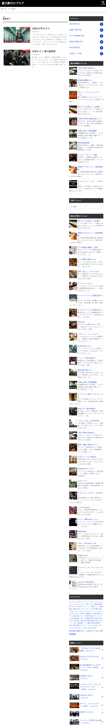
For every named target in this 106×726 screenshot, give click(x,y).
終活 (72, 601)
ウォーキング (73, 584)
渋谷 (80, 589)
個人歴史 (74, 23)
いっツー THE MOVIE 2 (86, 343)
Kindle (96, 603)
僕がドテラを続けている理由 (88, 102)
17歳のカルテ (82, 538)
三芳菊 (74, 591)
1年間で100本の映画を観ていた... (89, 114)
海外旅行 (80, 605)
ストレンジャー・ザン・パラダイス (90, 173)
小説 (92, 605)
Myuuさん (83, 596)
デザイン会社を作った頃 (86, 526)
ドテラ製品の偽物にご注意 (87, 234)
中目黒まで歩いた (85, 658)
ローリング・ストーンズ (93, 594)
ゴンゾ (81, 610)
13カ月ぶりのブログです (84, 640)
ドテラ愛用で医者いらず (86, 246)
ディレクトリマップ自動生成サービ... (89, 283)
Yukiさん (78, 591)
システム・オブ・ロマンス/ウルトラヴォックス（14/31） (85, 667)
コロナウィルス (93, 613)
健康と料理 (75, 29)
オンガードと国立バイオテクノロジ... (89, 380)
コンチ (90, 591)
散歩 (92, 598)
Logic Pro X (77, 603)
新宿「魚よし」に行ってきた (88, 258)
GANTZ (82, 693)
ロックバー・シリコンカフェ (89, 608)
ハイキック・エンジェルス (87, 319)
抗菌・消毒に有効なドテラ (87, 429)
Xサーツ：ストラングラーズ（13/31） (85, 685)
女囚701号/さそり (84, 331)
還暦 (98, 596)
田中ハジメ (74, 594)
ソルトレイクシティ (95, 584)
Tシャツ (83, 586)
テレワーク (85, 591)
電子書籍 (76, 601)
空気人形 (81, 308)
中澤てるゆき (98, 601)
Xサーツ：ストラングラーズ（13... (90, 90)
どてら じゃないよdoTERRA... (88, 405)
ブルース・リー (86, 589)
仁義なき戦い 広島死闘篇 (87, 126)
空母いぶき (83, 709)
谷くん (78, 596)
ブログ (71, 603)
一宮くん (82, 601)
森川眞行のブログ (13, 3)
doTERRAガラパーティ (86, 453)
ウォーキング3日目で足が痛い (85, 702)
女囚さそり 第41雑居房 (86, 393)
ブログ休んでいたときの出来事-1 (85, 632)
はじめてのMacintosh (85, 564)
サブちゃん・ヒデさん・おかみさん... (89, 478)
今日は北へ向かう (85, 677)
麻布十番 (87, 598)
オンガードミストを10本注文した (90, 296)
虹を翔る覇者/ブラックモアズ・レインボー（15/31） (84, 649)
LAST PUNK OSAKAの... (86, 66)
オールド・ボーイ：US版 (87, 149)
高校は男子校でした (85, 355)
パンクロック (81, 594)
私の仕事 (74, 46)
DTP (94, 591)
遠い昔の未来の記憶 (87, 603)
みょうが (87, 610)
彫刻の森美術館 (83, 137)
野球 (97, 591)
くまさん (79, 584)
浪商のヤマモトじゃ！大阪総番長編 (90, 161)
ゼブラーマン (82, 464)
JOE (87, 586)
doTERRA (73, 613)
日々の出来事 (76, 35)
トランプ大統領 (93, 586)
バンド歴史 (87, 605)
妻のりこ (81, 613)
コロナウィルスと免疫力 (86, 441)
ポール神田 (94, 596)
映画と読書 (76, 40)
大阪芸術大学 (89, 601)
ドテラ (93, 610)
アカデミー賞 (74, 589)
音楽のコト (75, 52)
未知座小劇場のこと (85, 78)
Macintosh (76, 598)
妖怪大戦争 (82, 514)
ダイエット (86, 584)
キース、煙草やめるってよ (87, 502)
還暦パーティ (95, 589)
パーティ (82, 598)
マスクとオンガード (85, 269)
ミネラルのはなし (84, 491)
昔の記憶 (76, 608)
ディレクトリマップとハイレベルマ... (89, 551)
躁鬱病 (88, 596)
